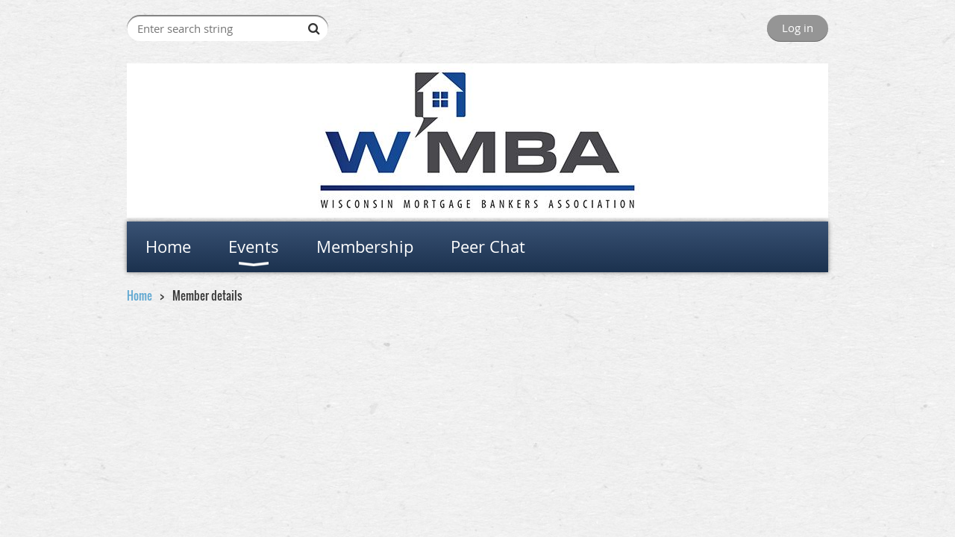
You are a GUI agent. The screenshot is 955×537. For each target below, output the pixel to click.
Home (139, 295)
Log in (797, 27)
